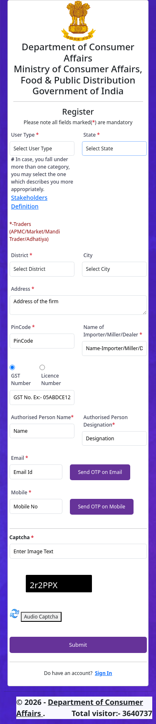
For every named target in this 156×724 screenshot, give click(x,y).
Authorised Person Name (42, 417)
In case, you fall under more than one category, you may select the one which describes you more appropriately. (42, 183)
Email (19, 457)
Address (23, 288)
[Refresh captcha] (15, 613)
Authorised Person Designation (106, 421)
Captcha (22, 537)
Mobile (21, 492)
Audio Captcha (41, 616)
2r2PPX (44, 585)
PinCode (23, 327)
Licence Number (51, 379)
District (21, 255)
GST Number (21, 379)
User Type (25, 134)
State (92, 134)
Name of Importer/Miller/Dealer (113, 331)
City (88, 255)
